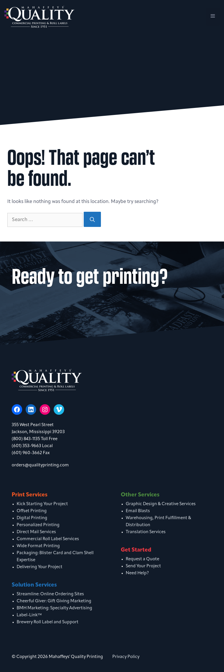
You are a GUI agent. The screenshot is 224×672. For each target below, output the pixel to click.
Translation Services (146, 532)
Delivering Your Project (39, 567)
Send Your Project (143, 566)
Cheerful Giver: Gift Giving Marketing (54, 601)
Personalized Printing (38, 525)
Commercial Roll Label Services (48, 539)
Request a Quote (142, 559)
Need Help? (137, 573)
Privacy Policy (125, 657)
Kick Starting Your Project (42, 504)
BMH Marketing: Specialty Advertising (54, 608)
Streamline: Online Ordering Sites (50, 594)
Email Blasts (138, 511)
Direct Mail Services (36, 532)
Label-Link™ (29, 615)
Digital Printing (32, 518)
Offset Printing (32, 511)
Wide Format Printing (38, 546)
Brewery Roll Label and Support (47, 622)
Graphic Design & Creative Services (161, 504)
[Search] (92, 219)
